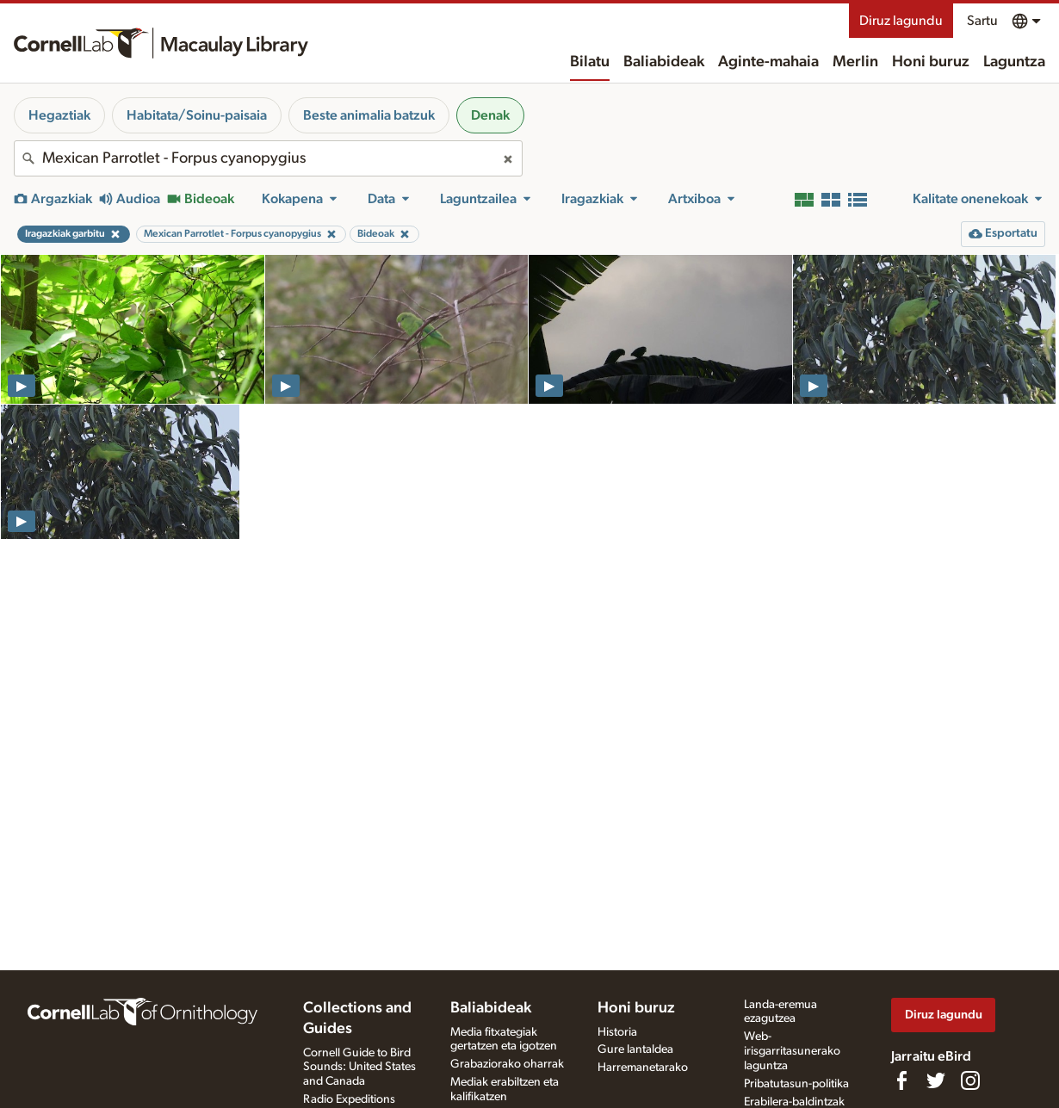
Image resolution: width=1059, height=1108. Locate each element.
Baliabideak (663, 62)
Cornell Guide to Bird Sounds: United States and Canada (359, 1067)
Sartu (982, 21)
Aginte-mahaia (768, 62)
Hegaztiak (59, 115)
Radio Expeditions (349, 1099)
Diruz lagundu (901, 21)
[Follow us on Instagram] (970, 1080)
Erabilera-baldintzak (794, 1102)
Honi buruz (930, 62)
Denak (490, 115)
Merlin (855, 62)
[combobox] (268, 158)
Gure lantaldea (635, 1049)
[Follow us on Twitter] (936, 1080)
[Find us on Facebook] (901, 1080)
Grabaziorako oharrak (507, 1064)
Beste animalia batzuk (369, 115)
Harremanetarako (643, 1068)
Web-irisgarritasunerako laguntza (792, 1051)
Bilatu (590, 62)
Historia (617, 1032)
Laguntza (1014, 62)
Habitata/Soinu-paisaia (197, 115)
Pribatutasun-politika (796, 1084)
